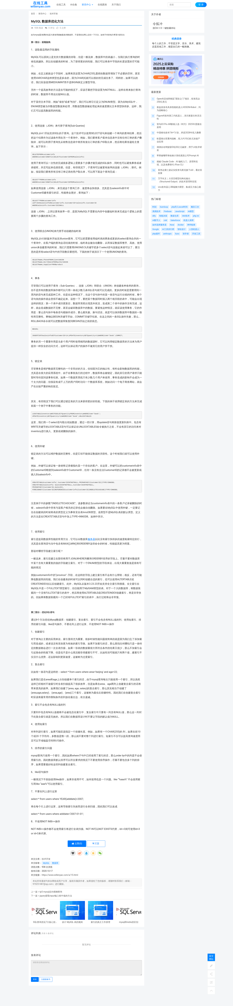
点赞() (77, 843)
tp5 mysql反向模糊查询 (51, 892)
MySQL (46, 863)
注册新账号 (45, 979)
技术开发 (54, 13)
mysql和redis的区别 (128, 922)
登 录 (201, 4)
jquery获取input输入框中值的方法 (56, 896)
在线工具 (61, 4)
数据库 (55, 863)
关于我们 (116, 4)
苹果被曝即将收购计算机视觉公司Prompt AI (178, 155)
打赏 (96, 843)
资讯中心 (87, 4)
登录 (35, 979)
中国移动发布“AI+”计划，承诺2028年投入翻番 (179, 132)
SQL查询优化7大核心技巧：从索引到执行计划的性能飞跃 (44, 922)
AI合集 (73, 4)
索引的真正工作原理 (100, 922)
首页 (33, 13)
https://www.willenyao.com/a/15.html (60, 875)
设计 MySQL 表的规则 (72, 922)
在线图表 (102, 4)
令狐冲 (157, 24)
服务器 (91, 539)
